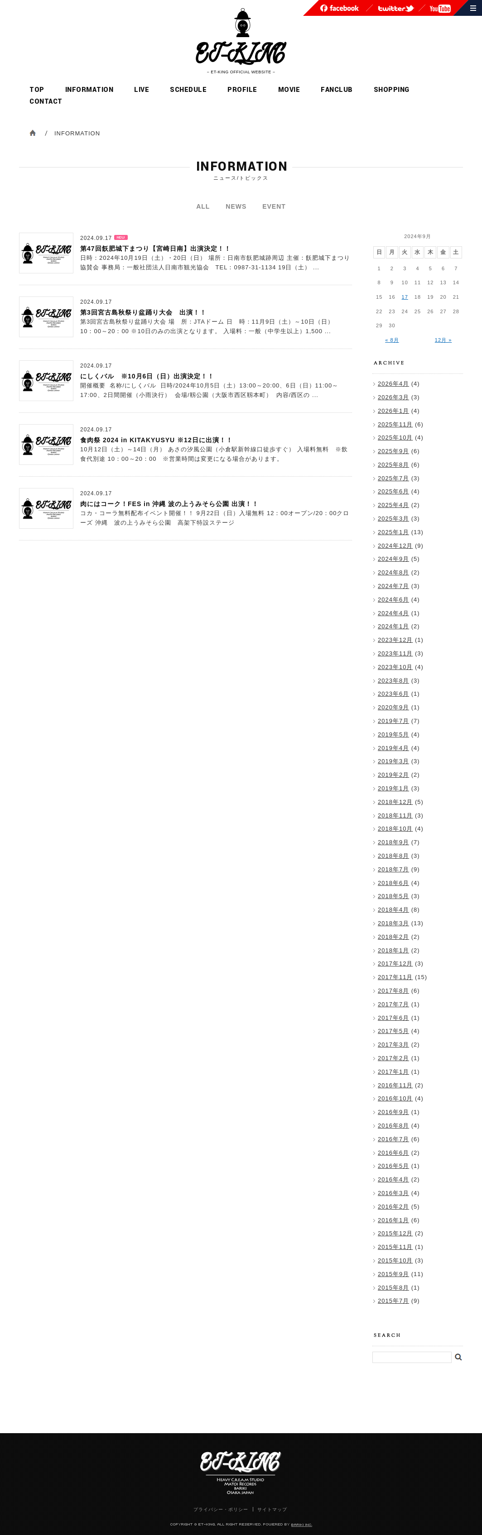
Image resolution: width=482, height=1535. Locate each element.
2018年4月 (393, 909)
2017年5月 (393, 1031)
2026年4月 (393, 383)
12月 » (443, 340)
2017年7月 (393, 1004)
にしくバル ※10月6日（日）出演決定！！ (147, 376)
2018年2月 (393, 936)
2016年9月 (393, 1112)
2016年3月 (393, 1193)
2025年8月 (393, 464)
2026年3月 (393, 397)
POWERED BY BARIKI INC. (301, 1525)
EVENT (274, 206)
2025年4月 (393, 505)
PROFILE (242, 90)
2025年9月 (393, 451)
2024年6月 (393, 599)
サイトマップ (473, 8)
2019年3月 (393, 761)
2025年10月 (395, 437)
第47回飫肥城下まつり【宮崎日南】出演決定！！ (155, 248)
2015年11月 (395, 1246)
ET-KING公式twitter (396, 8)
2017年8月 (393, 990)
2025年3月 (393, 518)
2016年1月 (393, 1220)
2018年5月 (393, 896)
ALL (203, 206)
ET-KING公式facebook (339, 8)
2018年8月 (393, 855)
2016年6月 (393, 1152)
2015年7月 (393, 1300)
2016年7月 (393, 1139)
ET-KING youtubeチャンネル (440, 9)
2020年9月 (393, 707)
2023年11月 (395, 653)
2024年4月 (393, 613)
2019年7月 (393, 720)
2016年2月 (393, 1206)
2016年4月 (393, 1179)
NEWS (236, 206)
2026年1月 (393, 410)
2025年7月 (393, 478)
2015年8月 (393, 1287)
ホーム (32, 132)
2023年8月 (393, 680)
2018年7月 (393, 869)
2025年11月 (395, 424)
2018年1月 (393, 950)
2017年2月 (393, 1058)
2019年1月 (393, 788)
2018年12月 (395, 802)
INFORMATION (89, 90)
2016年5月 (393, 1165)
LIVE (141, 90)
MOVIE (289, 90)
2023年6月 (393, 693)
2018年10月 (395, 828)
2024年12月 (395, 545)
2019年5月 (393, 734)
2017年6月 (393, 1017)
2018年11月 (395, 815)
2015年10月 (395, 1260)
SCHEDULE (188, 90)
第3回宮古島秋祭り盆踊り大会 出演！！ (143, 312)
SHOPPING (392, 90)
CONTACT (46, 101)
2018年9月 (393, 842)
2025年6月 (393, 491)
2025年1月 (393, 532)
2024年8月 (393, 572)
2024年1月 (393, 626)
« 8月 (392, 340)
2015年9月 (393, 1274)
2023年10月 (395, 667)
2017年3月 (393, 1044)
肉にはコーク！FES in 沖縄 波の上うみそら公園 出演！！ (169, 503)
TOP (36, 90)
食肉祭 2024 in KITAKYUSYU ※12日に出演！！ (156, 440)
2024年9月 (393, 558)
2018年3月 (393, 923)
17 (405, 297)
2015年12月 (395, 1233)
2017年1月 (393, 1071)
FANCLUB (337, 90)
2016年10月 (395, 1098)
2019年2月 (393, 774)
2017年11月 (395, 977)
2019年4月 (393, 748)
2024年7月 (393, 586)
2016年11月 (395, 1085)
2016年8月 (393, 1125)
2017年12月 (395, 963)
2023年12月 (395, 639)
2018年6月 (393, 883)
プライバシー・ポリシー (220, 1509)
